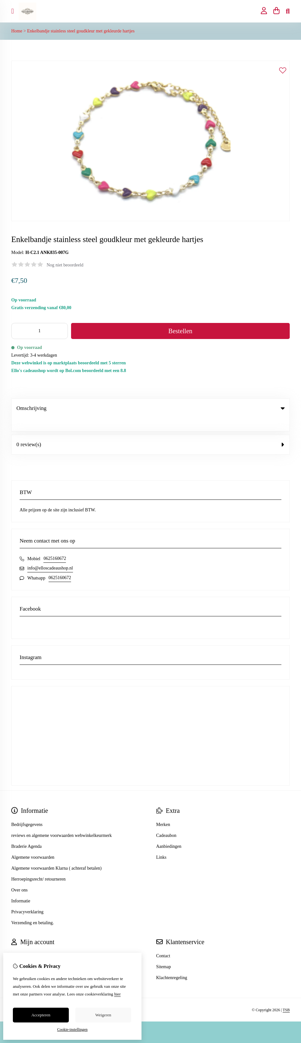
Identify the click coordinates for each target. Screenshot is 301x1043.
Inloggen (19, 942)
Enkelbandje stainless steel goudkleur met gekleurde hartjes (80, 31)
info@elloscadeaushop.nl (50, 554)
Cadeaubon (166, 822)
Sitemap (163, 953)
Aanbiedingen (169, 833)
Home (16, 31)
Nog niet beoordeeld (65, 265)
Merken (163, 811)
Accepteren (40, 1015)
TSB (286, 997)
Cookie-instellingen (72, 1029)
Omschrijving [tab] (150, 408)
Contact (163, 942)
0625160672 (54, 545)
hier (117, 994)
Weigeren (103, 1015)
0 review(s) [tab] (150, 431)
